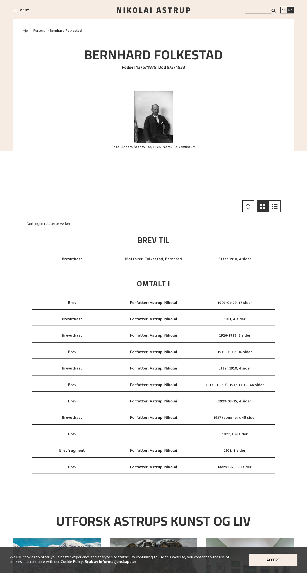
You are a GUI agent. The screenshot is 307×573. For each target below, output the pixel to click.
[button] (263, 206)
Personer (40, 31)
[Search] (274, 11)
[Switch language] (283, 10)
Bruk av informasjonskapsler (110, 562)
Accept (273, 559)
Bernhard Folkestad (66, 31)
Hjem (26, 31)
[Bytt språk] (290, 10)
